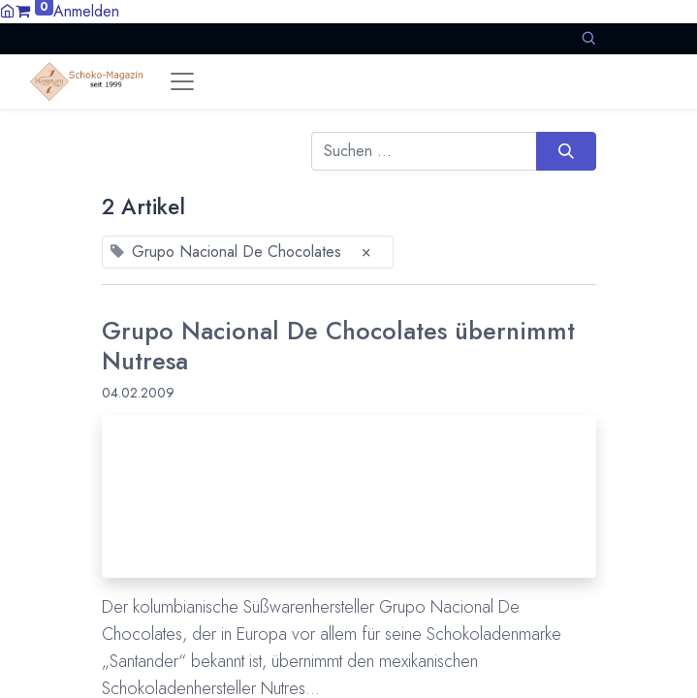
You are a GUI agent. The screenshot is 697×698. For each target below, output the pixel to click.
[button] (588, 38)
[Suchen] (565, 151)
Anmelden (86, 11)
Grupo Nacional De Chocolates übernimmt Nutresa (338, 345)
